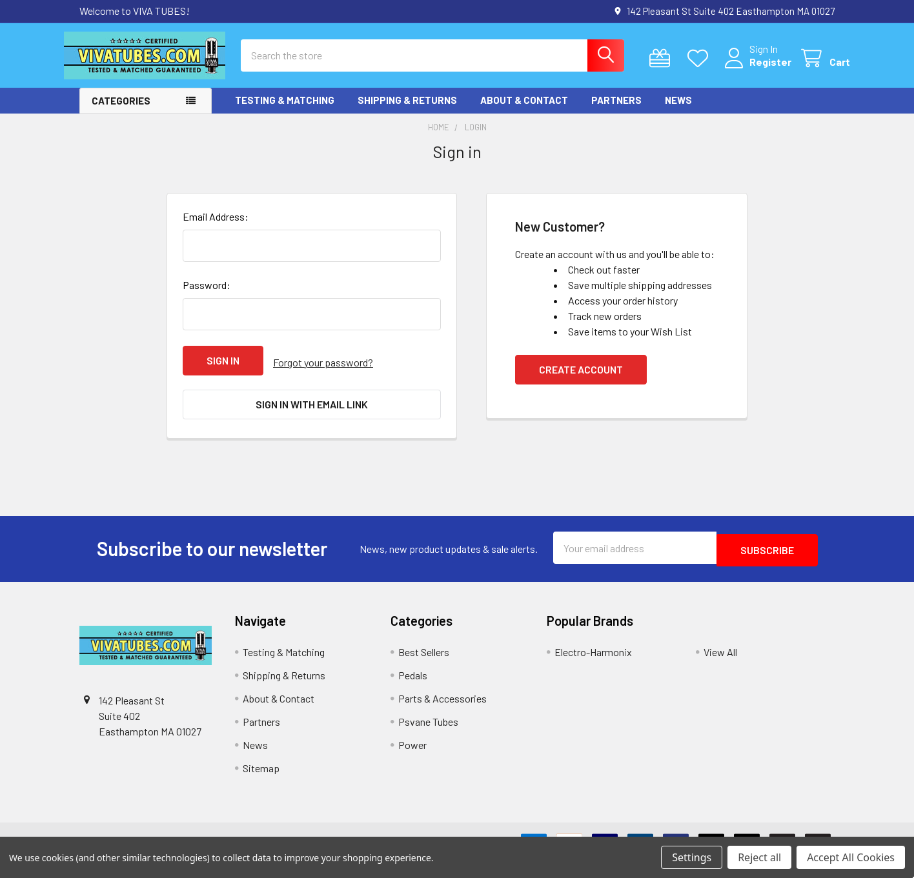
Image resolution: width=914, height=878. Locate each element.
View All (720, 654)
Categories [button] (121, 112)
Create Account (581, 381)
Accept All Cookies (851, 857)
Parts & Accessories (442, 700)
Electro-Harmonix (593, 654)
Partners (616, 111)
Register (755, 69)
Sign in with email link (312, 412)
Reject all (759, 857)
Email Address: (216, 228)
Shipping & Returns (407, 111)
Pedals (412, 677)
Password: (206, 296)
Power (412, 747)
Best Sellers (423, 654)
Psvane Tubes (428, 723)
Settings (691, 857)
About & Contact (524, 111)
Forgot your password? (323, 372)
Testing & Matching (284, 111)
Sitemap (261, 770)
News (678, 111)
